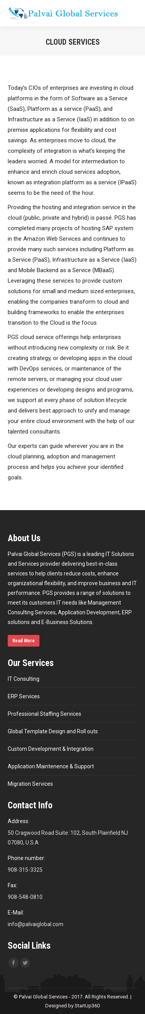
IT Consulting (23, 679)
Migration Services (30, 784)
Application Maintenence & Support (51, 766)
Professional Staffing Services (44, 714)
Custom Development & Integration (51, 749)
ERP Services (24, 696)
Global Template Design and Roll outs (53, 731)
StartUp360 (87, 1006)
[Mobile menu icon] (132, 13)
